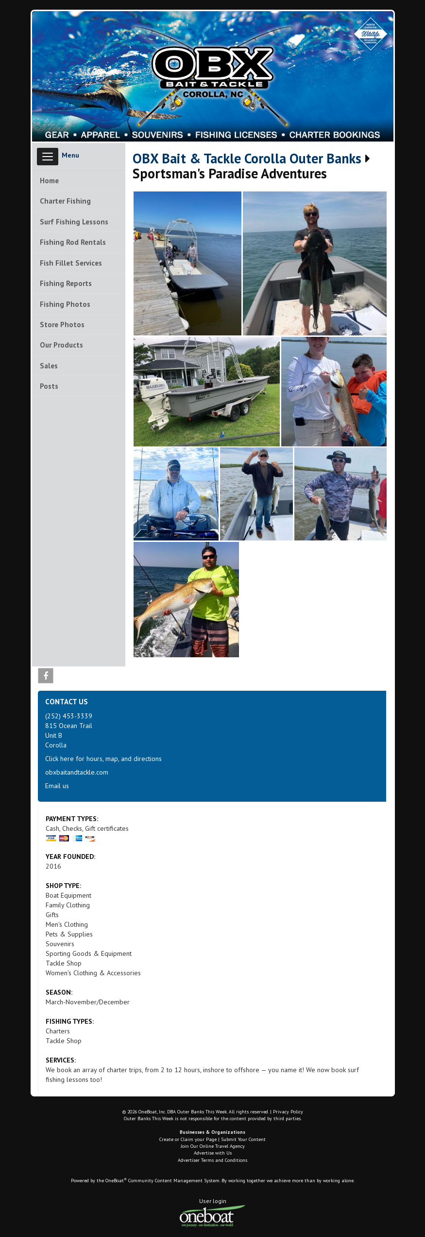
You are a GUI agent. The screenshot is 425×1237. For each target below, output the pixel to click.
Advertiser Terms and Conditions (212, 1160)
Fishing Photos (65, 304)
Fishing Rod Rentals (73, 242)
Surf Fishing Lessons (74, 221)
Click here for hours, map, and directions (103, 758)
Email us (57, 785)
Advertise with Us (213, 1153)
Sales (49, 365)
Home (49, 180)
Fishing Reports (66, 283)
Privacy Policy (288, 1112)
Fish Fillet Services (71, 263)
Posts (49, 386)
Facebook (45, 677)
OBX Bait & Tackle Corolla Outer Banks (247, 158)
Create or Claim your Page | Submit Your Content (212, 1139)
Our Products (61, 344)
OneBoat (116, 1180)
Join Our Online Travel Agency (213, 1146)
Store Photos (62, 324)
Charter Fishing (65, 201)
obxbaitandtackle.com (76, 772)
